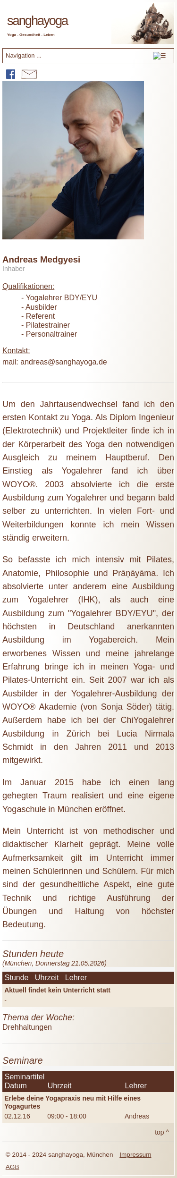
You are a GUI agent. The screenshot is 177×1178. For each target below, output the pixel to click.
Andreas (137, 1116)
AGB (12, 1166)
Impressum (135, 1154)
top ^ (162, 1132)
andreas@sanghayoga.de (63, 362)
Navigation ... (86, 56)
